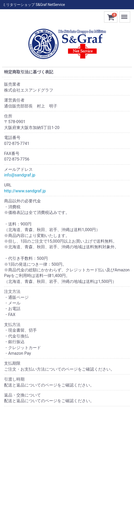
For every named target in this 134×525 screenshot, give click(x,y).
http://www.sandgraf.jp (25, 191)
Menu (125, 14)
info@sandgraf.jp (19, 175)
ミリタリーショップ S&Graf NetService (34, 5)
